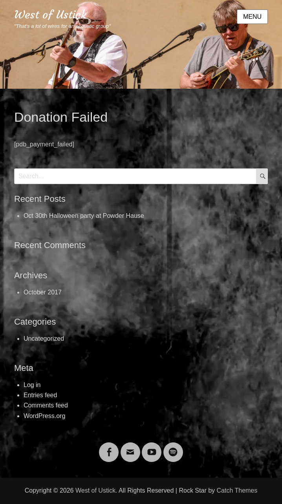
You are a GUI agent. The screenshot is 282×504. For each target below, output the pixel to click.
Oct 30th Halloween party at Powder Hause (84, 215)
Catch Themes (237, 490)
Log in (32, 385)
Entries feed (40, 395)
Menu (252, 16)
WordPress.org (44, 416)
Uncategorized (44, 338)
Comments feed (46, 405)
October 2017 (43, 292)
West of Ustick (50, 15)
